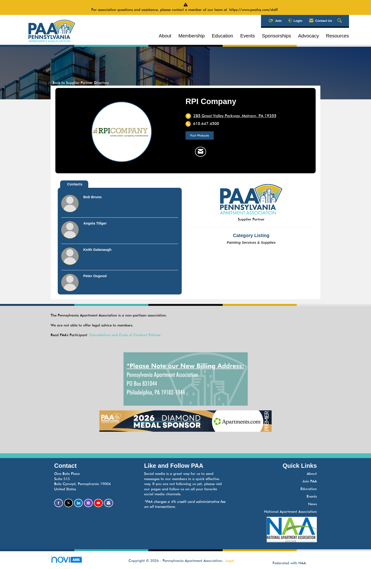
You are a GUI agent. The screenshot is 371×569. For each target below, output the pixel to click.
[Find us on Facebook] (58, 503)
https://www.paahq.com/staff (254, 10)
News (312, 504)
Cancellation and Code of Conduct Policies (124, 335)
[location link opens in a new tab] (234, 116)
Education (222, 35)
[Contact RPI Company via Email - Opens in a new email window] (200, 152)
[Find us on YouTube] (98, 503)
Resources (337, 35)
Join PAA (309, 481)
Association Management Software (70, 561)
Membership (191, 35)
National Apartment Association (290, 511)
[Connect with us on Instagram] (88, 503)
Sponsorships (276, 35)
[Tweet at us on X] (68, 503)
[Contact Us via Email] (108, 503)
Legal (229, 561)
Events (247, 35)
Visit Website (199, 135)
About (165, 35)
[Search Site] (340, 20)
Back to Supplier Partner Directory (80, 83)
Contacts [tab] (74, 184)
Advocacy (308, 35)
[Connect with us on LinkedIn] (78, 503)
